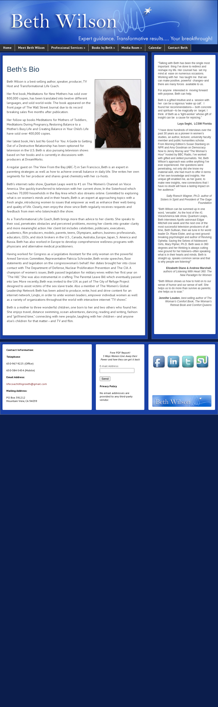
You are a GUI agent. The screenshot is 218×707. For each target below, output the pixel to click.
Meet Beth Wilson (31, 48)
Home (7, 48)
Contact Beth (178, 48)
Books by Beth (103, 48)
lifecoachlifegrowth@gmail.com (26, 384)
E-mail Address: (109, 366)
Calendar (154, 48)
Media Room (131, 48)
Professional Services (68, 48)
